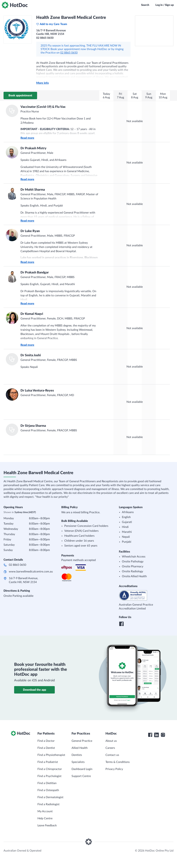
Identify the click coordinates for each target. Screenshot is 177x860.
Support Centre (81, 776)
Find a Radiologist (48, 804)
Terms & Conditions (117, 762)
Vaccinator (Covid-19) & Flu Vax (43, 107)
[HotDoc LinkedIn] (156, 735)
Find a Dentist (46, 748)
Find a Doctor (46, 740)
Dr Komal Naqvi (31, 314)
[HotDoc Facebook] (150, 735)
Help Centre (44, 818)
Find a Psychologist (49, 776)
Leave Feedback (47, 825)
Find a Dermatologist (50, 797)
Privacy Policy (114, 769)
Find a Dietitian (47, 783)
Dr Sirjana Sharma (33, 425)
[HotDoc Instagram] (163, 735)
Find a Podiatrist (47, 762)
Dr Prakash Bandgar (34, 272)
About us (111, 740)
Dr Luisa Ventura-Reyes (37, 390)
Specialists (78, 762)
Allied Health (80, 748)
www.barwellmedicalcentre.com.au (31, 571)
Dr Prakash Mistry (33, 148)
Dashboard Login (82, 769)
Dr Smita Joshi (30, 355)
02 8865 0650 (69, 52)
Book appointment (20, 95)
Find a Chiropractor (49, 769)
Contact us (112, 755)
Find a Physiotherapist (51, 755)
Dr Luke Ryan (30, 231)
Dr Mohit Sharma (32, 189)
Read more (27, 138)
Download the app (34, 689)
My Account (45, 811)
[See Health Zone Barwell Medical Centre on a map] (154, 31)
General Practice (82, 740)
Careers (110, 748)
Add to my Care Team (51, 24)
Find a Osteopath (48, 790)
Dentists (77, 755)
